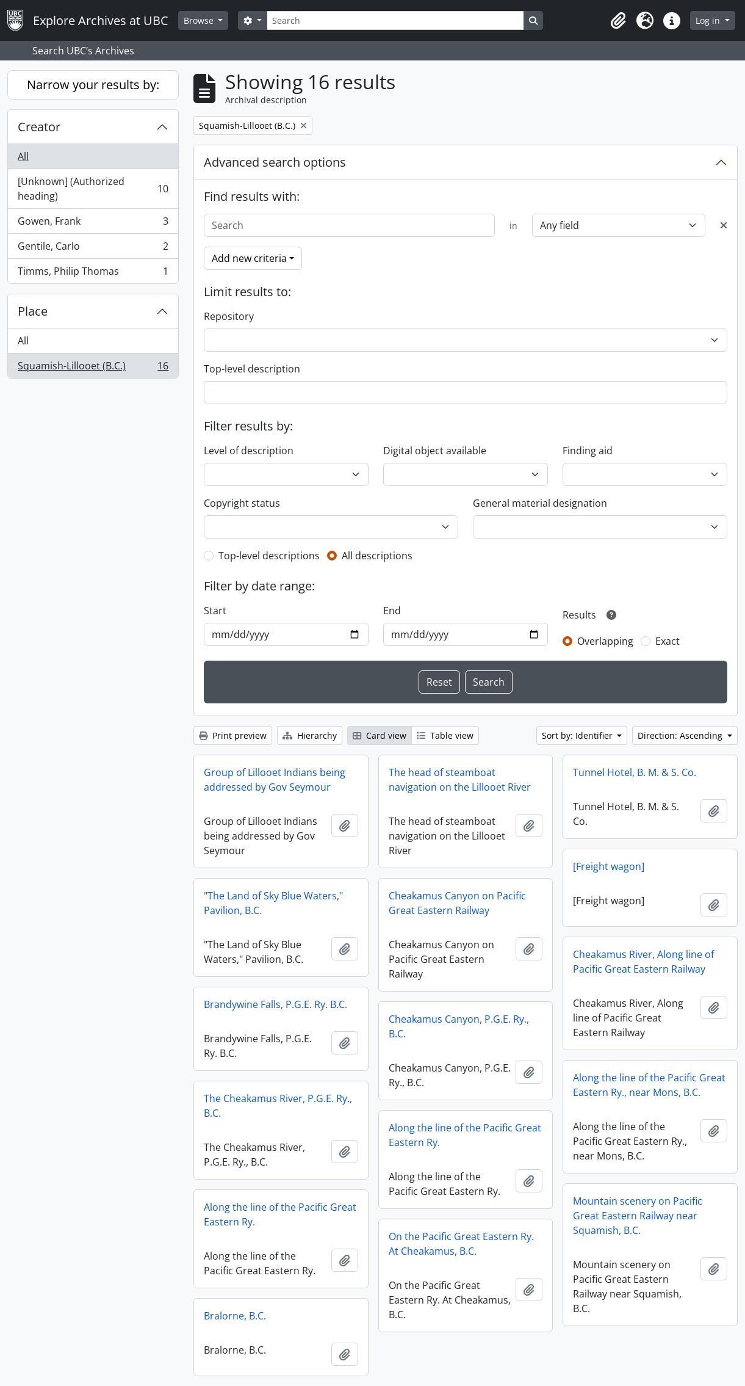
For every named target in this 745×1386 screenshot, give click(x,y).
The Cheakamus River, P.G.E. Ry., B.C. (278, 1106)
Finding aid (588, 450)
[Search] (395, 20)
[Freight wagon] (608, 866)
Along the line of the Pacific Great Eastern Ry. (465, 1135)
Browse (200, 20)
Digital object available (434, 450)
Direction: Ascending (681, 735)
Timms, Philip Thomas (92, 273)
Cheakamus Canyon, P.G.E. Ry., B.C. (459, 1026)
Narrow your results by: (93, 84)
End (392, 610)
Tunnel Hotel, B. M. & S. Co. (634, 772)
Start (215, 610)
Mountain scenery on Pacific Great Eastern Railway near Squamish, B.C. (637, 1215)
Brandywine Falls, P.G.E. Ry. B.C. (275, 1004)
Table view (445, 735)
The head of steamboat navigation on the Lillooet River (460, 780)
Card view (379, 735)
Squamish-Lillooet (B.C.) (92, 368)
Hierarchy (310, 735)
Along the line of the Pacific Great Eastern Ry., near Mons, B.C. (649, 1085)
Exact (667, 641)
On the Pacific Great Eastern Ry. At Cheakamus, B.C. (461, 1244)
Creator (39, 126)
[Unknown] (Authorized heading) (92, 189)
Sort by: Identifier (578, 735)
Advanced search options (275, 162)
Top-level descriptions (269, 555)
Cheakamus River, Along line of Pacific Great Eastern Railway (643, 962)
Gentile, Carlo (92, 249)
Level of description (248, 450)
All (23, 156)
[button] (618, 20)
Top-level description (252, 369)
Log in (709, 20)
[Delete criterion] (723, 225)
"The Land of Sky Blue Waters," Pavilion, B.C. (273, 903)
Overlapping (605, 641)
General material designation (540, 503)
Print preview (233, 735)
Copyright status (242, 503)
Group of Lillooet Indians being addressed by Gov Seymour (274, 780)
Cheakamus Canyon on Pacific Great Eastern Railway (457, 903)
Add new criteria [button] (249, 258)
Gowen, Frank (92, 224)
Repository (229, 316)
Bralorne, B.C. (235, 1316)
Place (33, 311)
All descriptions (377, 555)
